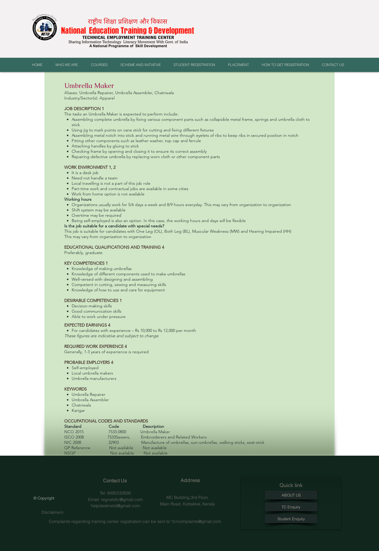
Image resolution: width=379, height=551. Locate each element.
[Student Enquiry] (291, 518)
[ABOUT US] (291, 495)
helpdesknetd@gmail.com (115, 505)
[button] (68, 65)
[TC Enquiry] (291, 506)
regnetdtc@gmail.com (122, 499)
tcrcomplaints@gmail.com (196, 521)
